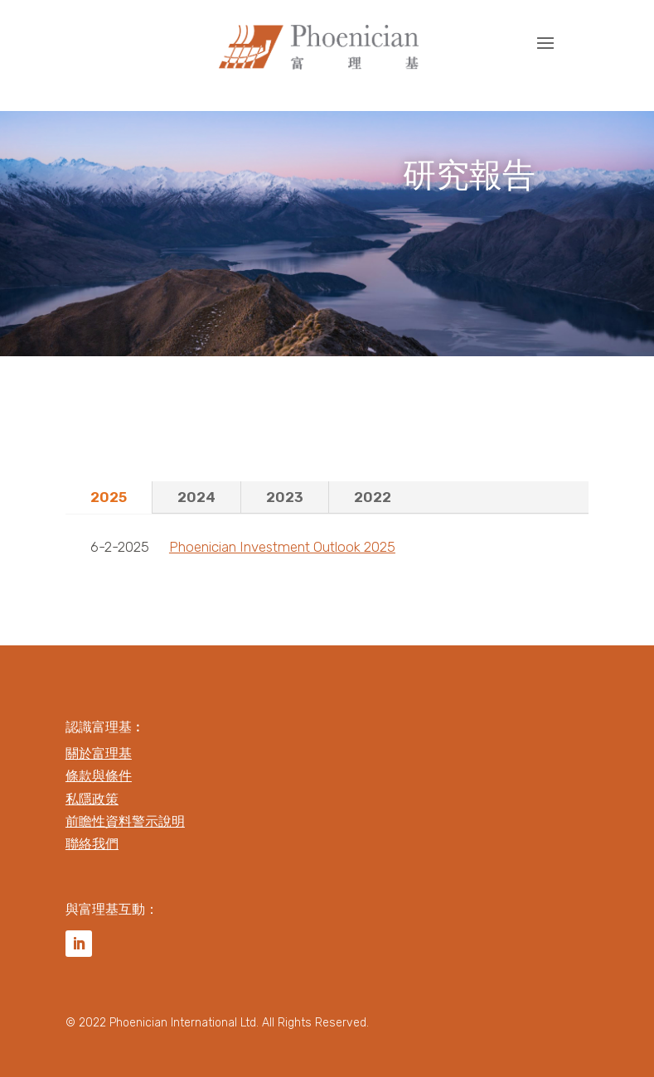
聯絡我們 (92, 844)
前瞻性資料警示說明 (125, 821)
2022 (372, 497)
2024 (196, 497)
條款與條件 (98, 776)
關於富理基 (98, 753)
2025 (108, 497)
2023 (284, 497)
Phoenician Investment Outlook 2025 (282, 546)
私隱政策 (92, 799)
